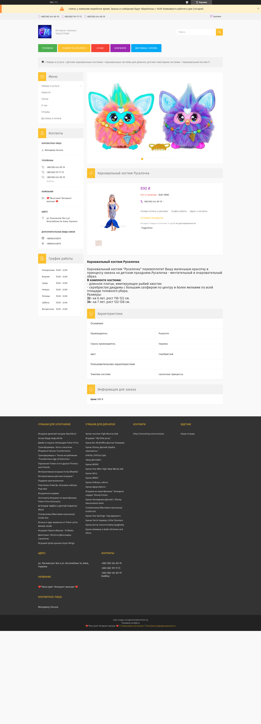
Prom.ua (144, 620)
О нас (100, 48)
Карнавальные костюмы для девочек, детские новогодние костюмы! (142, 62)
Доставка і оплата (146, 48)
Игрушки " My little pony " (98, 438)
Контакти (120, 48)
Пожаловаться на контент (132, 626)
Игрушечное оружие (48, 493)
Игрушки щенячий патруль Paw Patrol (57, 434)
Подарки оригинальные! (50, 480)
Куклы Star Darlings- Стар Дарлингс (103, 516)
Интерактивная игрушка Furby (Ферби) (58, 471)
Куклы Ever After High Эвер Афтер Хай (104, 469)
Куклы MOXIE (92, 464)
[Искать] (219, 32)
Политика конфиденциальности (160, 626)
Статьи (44, 99)
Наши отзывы (188, 434)
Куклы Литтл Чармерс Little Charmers (104, 520)
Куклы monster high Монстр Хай (102, 434)
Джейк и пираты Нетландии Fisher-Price (58, 442)
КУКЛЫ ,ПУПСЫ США (96, 455)
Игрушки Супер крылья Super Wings (56, 543)
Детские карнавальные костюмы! (85, 62)
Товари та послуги (73, 48)
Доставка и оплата (51, 118)
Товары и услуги (55, 62)
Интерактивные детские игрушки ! (55, 476)
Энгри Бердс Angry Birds (50, 438)
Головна (47, 48)
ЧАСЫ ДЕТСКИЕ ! (93, 460)
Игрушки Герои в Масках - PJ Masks (55, 530)
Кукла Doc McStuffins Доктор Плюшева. (105, 442)
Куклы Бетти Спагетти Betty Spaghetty (105, 525)
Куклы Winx (91, 473)
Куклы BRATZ (92, 478)
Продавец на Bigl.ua (130, 623)
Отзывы (45, 112)
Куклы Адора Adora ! (96, 487)
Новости (45, 92)
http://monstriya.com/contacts (148, 434)
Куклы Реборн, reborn (97, 482)
